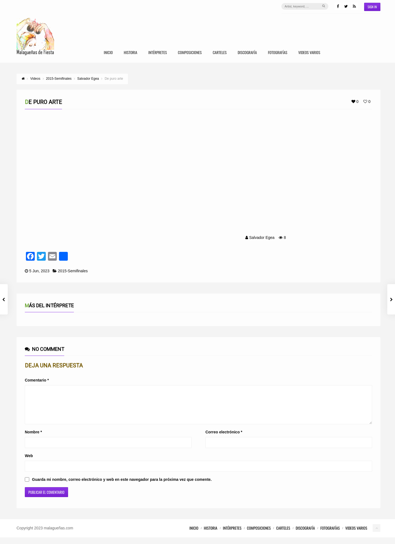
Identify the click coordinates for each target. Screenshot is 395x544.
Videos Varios (309, 52)
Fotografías (277, 52)
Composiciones (189, 52)
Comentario (37, 380)
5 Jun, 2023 (39, 271)
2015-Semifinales (73, 271)
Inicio (108, 52)
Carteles (220, 52)
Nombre (33, 438)
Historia (130, 52)
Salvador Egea (262, 237)
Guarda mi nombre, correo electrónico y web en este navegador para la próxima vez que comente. (122, 486)
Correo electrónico (223, 438)
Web (29, 462)
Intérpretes (157, 52)
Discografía (247, 52)
